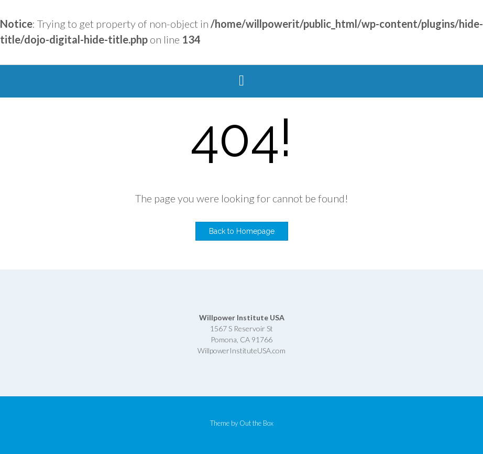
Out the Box (256, 423)
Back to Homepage (242, 231)
